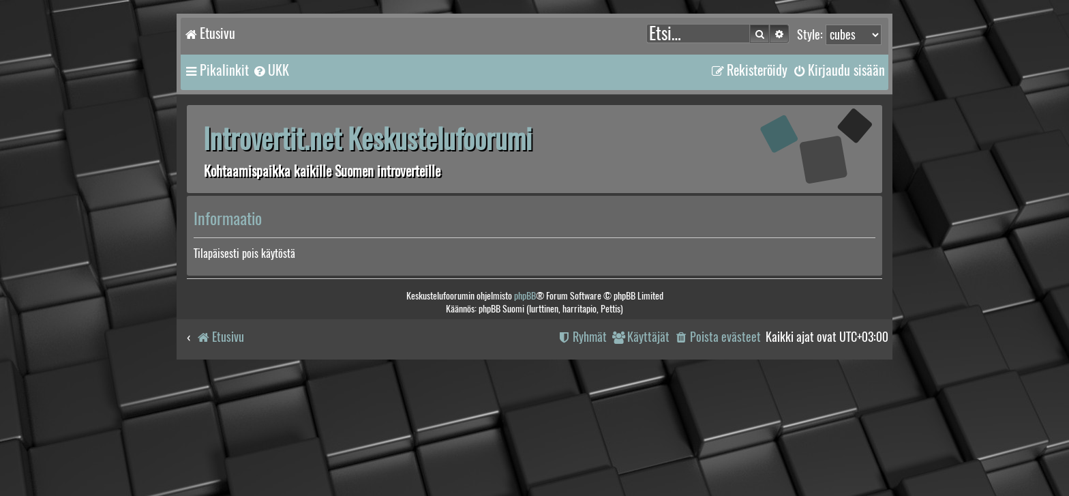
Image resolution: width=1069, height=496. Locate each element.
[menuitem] (270, 70)
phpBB (525, 295)
